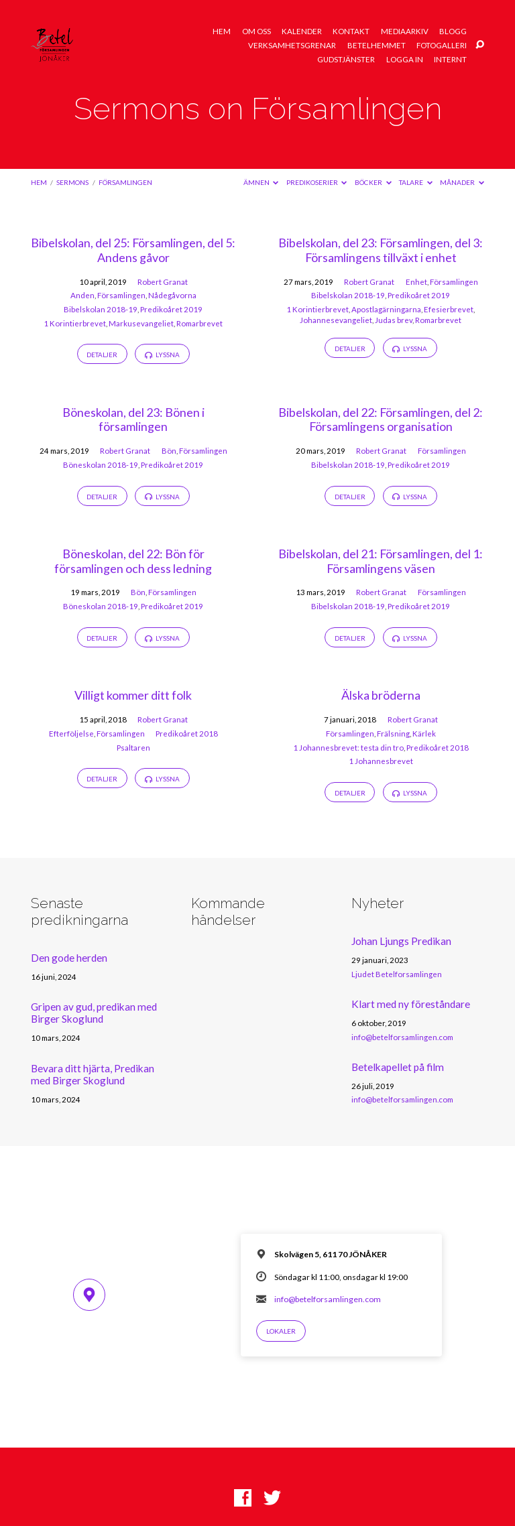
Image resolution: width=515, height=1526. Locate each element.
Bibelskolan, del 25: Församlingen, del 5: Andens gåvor (133, 250)
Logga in (404, 60)
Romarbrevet (199, 323)
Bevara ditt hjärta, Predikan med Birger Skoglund (92, 1074)
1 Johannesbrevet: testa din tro (348, 747)
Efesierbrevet (448, 309)
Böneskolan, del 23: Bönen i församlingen (133, 419)
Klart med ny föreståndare (410, 1004)
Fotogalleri (441, 46)
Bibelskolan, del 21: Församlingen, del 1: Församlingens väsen (380, 561)
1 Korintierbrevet (75, 323)
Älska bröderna (380, 695)
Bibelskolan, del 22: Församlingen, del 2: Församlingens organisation (380, 419)
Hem (222, 31)
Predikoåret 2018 (187, 733)
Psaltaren (133, 747)
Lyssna (162, 355)
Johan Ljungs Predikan (401, 941)
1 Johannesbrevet (381, 761)
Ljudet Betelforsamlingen (396, 974)
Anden (82, 295)
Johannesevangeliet (336, 320)
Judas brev (393, 320)
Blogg (453, 31)
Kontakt (351, 31)
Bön (169, 450)
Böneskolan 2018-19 (100, 464)
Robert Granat (162, 281)
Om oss (256, 31)
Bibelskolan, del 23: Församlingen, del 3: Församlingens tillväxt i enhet (380, 250)
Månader (462, 182)
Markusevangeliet (141, 323)
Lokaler (281, 1331)
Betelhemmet (376, 46)
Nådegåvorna (172, 295)
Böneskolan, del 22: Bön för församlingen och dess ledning (133, 561)
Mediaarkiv (404, 31)
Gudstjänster (346, 60)
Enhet (416, 281)
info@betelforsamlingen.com (402, 1037)
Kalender (302, 31)
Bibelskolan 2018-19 (100, 309)
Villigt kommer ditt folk (133, 695)
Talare (416, 182)
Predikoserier (316, 182)
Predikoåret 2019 (171, 309)
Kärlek (424, 733)
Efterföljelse (71, 733)
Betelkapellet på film (397, 1067)
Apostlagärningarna (386, 309)
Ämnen (261, 182)
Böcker (373, 182)
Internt (450, 60)
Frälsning (393, 733)
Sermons (72, 182)
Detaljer (102, 355)
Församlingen (125, 182)
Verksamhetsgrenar (292, 46)
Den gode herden (69, 958)
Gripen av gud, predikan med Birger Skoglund (94, 1013)
